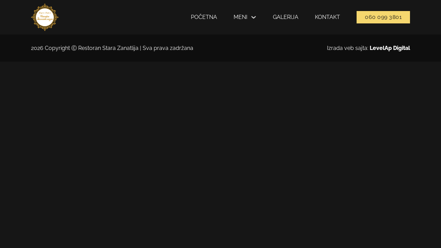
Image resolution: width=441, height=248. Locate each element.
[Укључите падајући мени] (253, 17)
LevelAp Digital (390, 48)
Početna (204, 17)
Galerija (285, 17)
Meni (240, 17)
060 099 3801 (383, 17)
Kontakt (327, 17)
